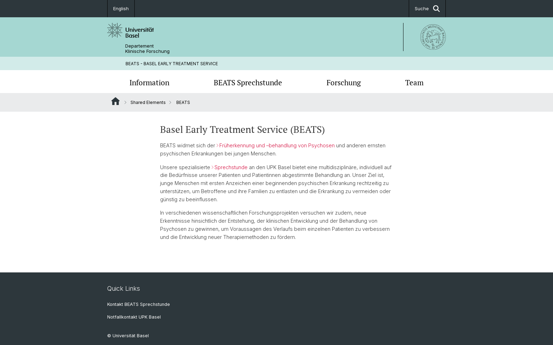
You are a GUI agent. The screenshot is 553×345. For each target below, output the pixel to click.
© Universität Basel (128, 335)
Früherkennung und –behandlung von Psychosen (277, 145)
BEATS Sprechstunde (248, 82)
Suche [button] (427, 8)
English (121, 8)
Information (149, 82)
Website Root (115, 101)
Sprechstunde (231, 167)
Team (414, 82)
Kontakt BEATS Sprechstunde (138, 304)
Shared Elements (148, 102)
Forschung (344, 82)
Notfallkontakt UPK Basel (134, 317)
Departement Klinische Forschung (147, 48)
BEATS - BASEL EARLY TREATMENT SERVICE (172, 63)
